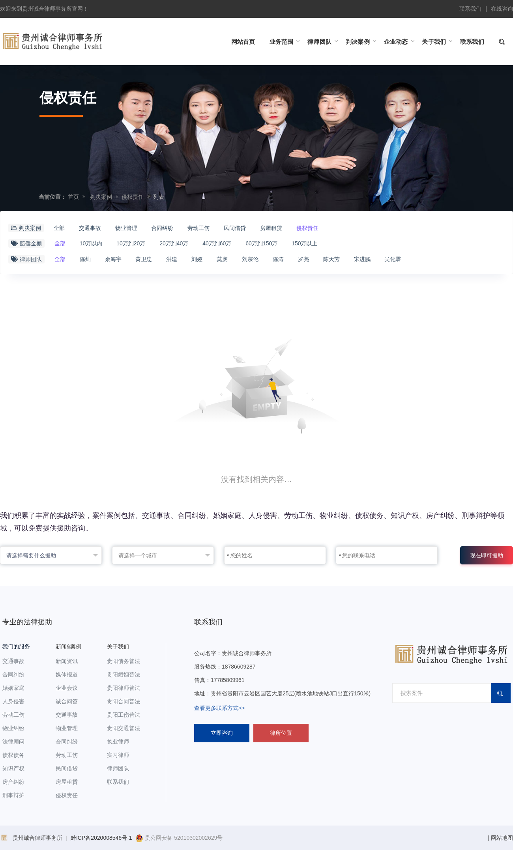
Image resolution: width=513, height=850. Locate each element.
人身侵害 (13, 701)
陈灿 (85, 259)
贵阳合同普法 (123, 701)
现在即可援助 (486, 555)
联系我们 (470, 9)
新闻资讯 (67, 661)
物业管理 (126, 228)
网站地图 (502, 838)
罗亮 (303, 259)
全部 (59, 228)
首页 (73, 197)
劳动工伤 (198, 228)
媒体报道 (67, 674)
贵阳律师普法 (123, 688)
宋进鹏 (362, 259)
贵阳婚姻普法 (123, 674)
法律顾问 (13, 741)
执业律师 (118, 741)
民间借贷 (235, 228)
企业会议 (67, 688)
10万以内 (91, 243)
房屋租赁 (271, 228)
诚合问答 (67, 701)
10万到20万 (130, 243)
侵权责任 (133, 197)
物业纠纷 (13, 728)
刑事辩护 (13, 795)
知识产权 (13, 768)
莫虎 (222, 259)
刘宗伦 (250, 259)
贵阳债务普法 (123, 661)
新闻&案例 (68, 646)
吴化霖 (392, 259)
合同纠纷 (162, 228)
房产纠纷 (13, 782)
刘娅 (196, 259)
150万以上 (304, 243)
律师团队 (118, 768)
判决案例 (101, 197)
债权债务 (13, 755)
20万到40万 (173, 243)
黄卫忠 (143, 259)
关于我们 (118, 646)
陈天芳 (331, 259)
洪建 (171, 259)
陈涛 (278, 259)
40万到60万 (216, 243)
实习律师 (118, 755)
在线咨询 (502, 9)
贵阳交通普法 (123, 728)
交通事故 (90, 228)
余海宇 (113, 259)
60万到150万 (261, 243)
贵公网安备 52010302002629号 (179, 838)
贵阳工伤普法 (123, 715)
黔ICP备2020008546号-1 (101, 838)
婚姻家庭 (13, 688)
